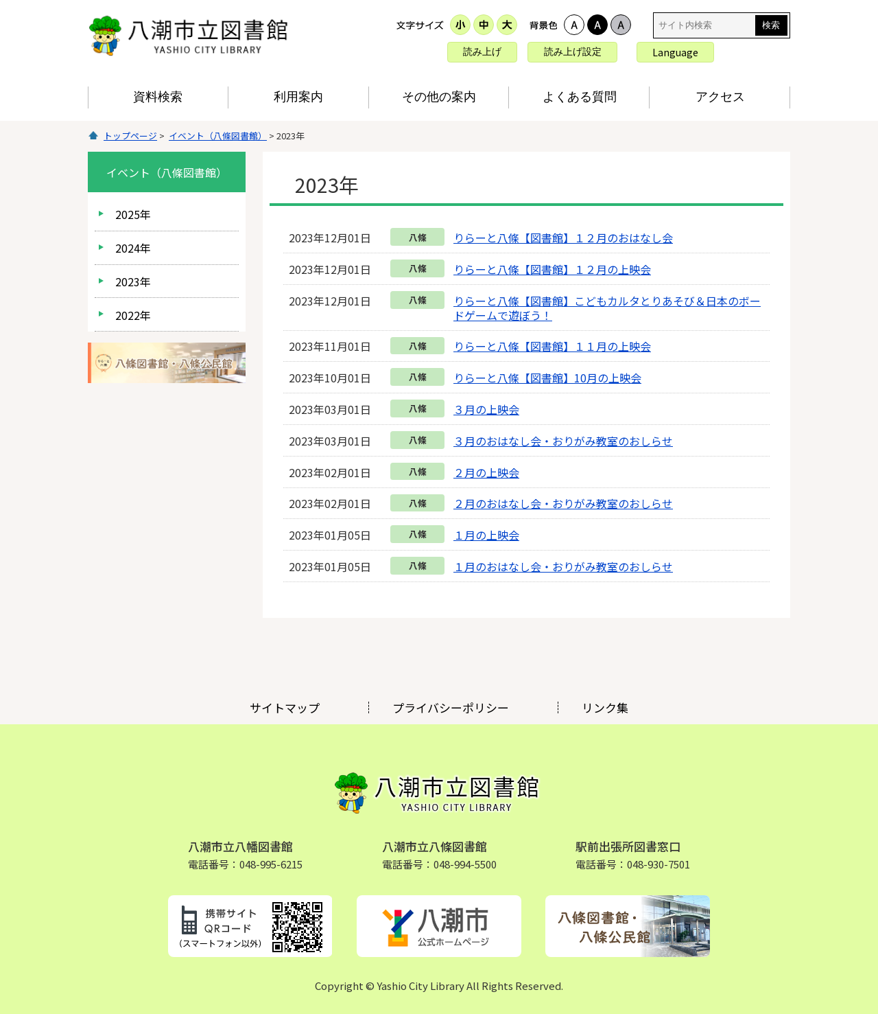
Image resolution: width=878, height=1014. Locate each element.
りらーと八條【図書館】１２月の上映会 (552, 269)
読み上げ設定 (573, 51)
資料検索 (157, 97)
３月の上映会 (486, 409)
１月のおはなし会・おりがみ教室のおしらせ (563, 566)
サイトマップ (285, 707)
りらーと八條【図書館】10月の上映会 (547, 377)
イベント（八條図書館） (218, 135)
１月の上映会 (486, 535)
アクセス (720, 97)
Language (675, 52)
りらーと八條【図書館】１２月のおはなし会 (563, 237)
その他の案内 (439, 97)
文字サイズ (420, 24)
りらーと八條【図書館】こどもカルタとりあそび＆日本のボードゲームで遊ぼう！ (607, 307)
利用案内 (298, 97)
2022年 (133, 315)
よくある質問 (580, 97)
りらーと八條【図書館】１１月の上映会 (552, 346)
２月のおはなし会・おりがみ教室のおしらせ (563, 503)
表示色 (543, 24)
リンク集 (605, 707)
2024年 (133, 248)
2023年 (133, 281)
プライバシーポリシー (450, 707)
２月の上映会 (486, 472)
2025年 (133, 214)
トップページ (130, 135)
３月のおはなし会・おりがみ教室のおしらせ (563, 441)
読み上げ (482, 51)
